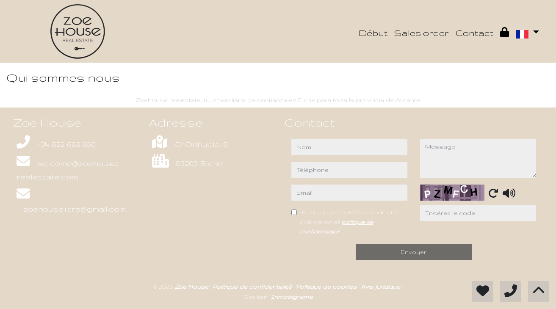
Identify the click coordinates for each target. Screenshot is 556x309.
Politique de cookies (327, 286)
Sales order (421, 33)
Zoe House (192, 286)
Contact (474, 33)
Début (373, 33)
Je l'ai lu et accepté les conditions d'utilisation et (349, 221)
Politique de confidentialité (253, 286)
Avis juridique (381, 286)
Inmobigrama (292, 296)
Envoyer (413, 251)
